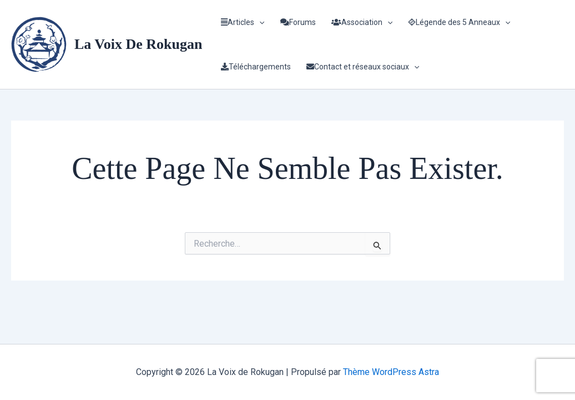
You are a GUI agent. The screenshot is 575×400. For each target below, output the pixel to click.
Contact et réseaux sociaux (362, 66)
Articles (242, 22)
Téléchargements (256, 66)
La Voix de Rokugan (138, 44)
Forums (298, 22)
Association (361, 22)
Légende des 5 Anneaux (459, 22)
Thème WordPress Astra (391, 372)
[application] (259, 22)
